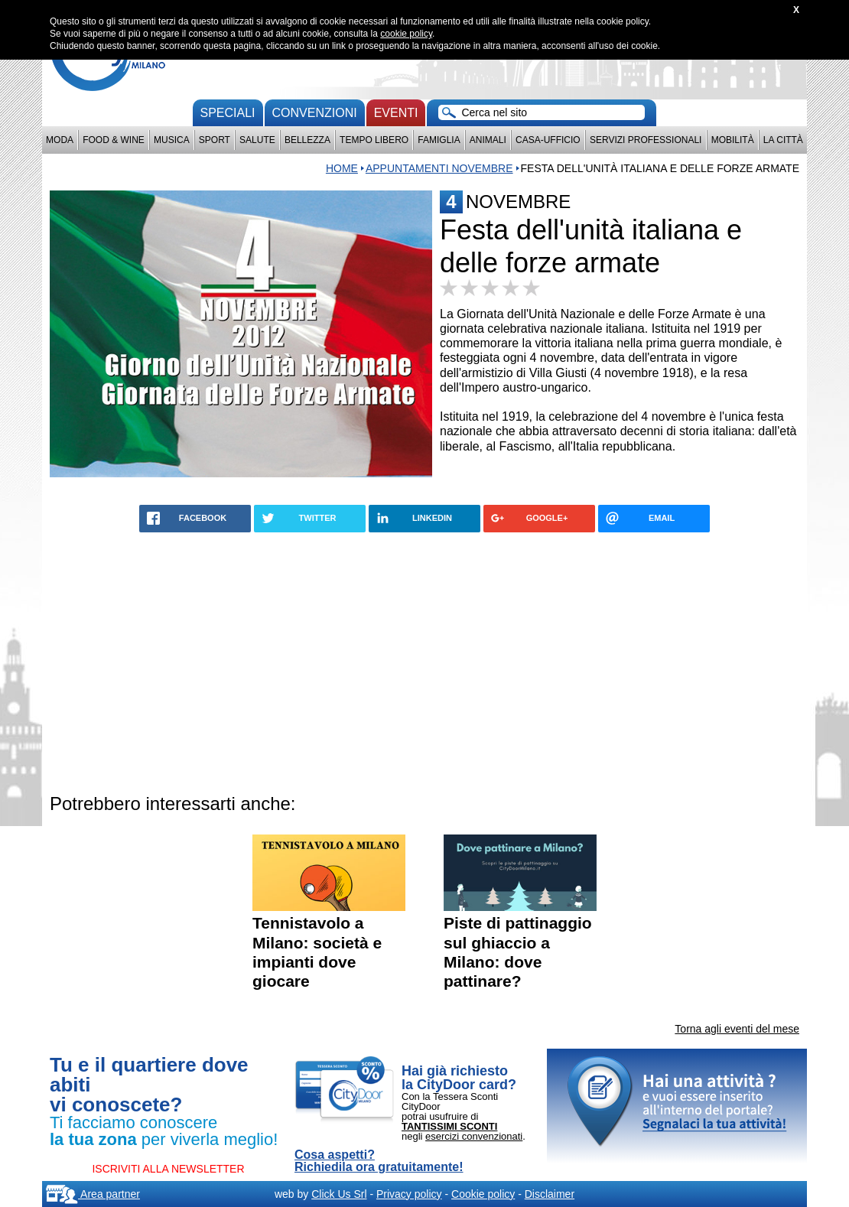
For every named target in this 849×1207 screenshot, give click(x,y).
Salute (257, 140)
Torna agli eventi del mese (737, 1029)
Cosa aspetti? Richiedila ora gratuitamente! (379, 1161)
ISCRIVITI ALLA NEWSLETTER (168, 1168)
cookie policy (406, 33)
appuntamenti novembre (439, 168)
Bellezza (307, 140)
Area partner (93, 1194)
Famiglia (439, 140)
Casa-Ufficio (548, 140)
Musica (172, 140)
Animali (488, 140)
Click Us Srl (338, 1194)
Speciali (227, 112)
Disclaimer (549, 1194)
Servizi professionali (645, 140)
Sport (214, 140)
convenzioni (314, 112)
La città (783, 140)
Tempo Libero (374, 140)
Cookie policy (483, 1194)
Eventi (396, 112)
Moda (59, 140)
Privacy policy (409, 1194)
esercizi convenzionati (473, 1136)
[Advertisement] (424, 660)
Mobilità (732, 140)
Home (342, 168)
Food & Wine (114, 140)
